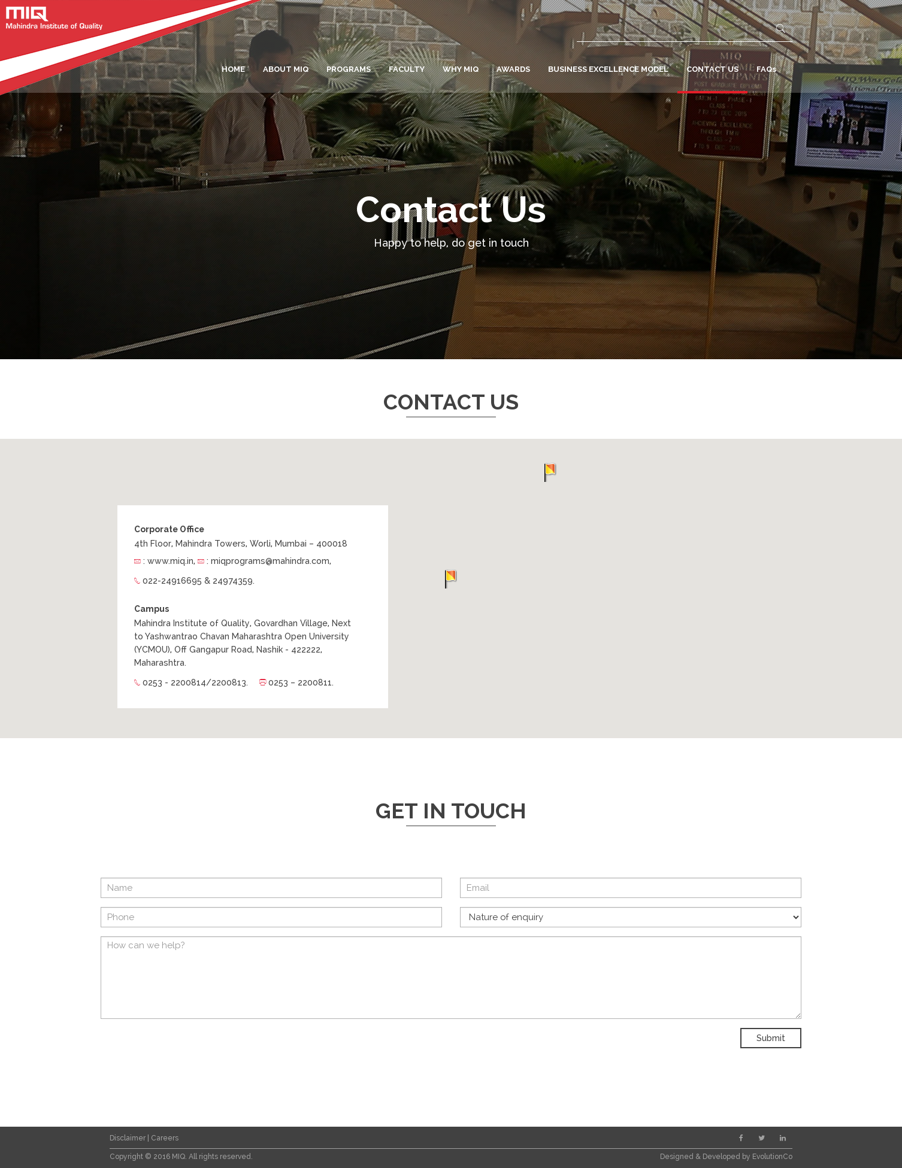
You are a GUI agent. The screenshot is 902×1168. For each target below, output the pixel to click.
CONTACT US (712, 69)
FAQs (766, 69)
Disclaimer (128, 1138)
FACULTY (407, 69)
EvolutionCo (772, 1156)
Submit (770, 1038)
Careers (164, 1138)
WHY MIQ (461, 69)
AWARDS (513, 69)
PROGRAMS (348, 69)
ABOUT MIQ (285, 69)
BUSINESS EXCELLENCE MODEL (608, 69)
